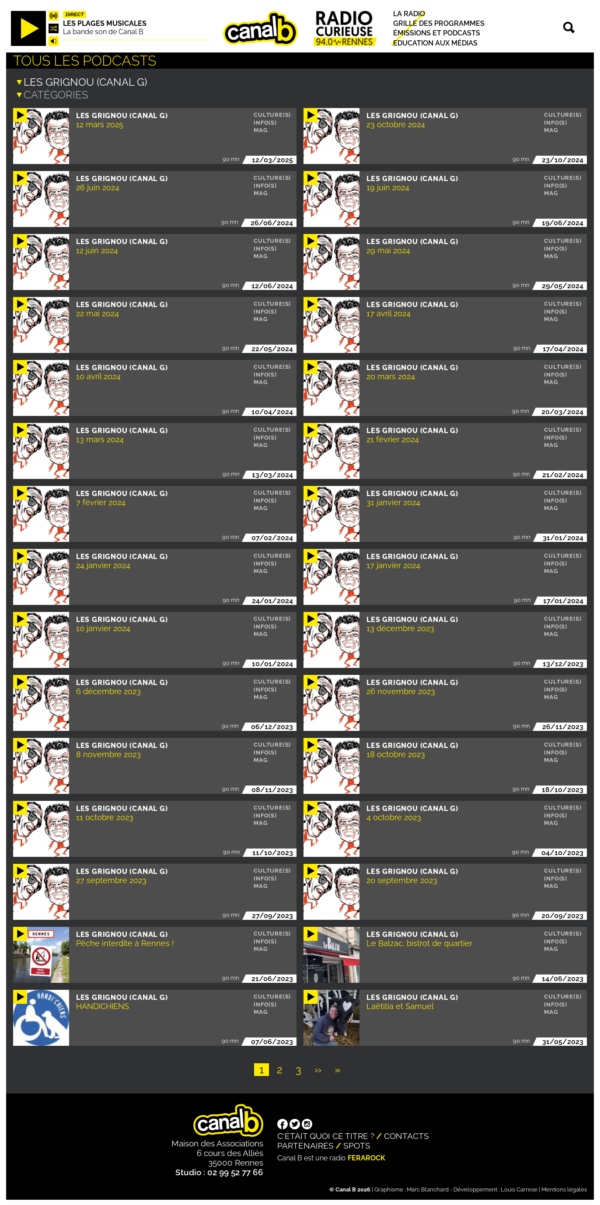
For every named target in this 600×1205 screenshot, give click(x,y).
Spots (356, 1144)
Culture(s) (272, 114)
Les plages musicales (105, 23)
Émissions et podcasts (436, 33)
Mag (260, 129)
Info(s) (265, 122)
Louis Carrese (519, 1188)
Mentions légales (564, 1188)
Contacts (406, 1135)
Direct (75, 14)
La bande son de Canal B (103, 32)
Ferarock (366, 1157)
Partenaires (305, 1144)
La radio (409, 14)
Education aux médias (435, 43)
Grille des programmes (439, 23)
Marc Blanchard (428, 1188)
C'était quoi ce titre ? (325, 1135)
